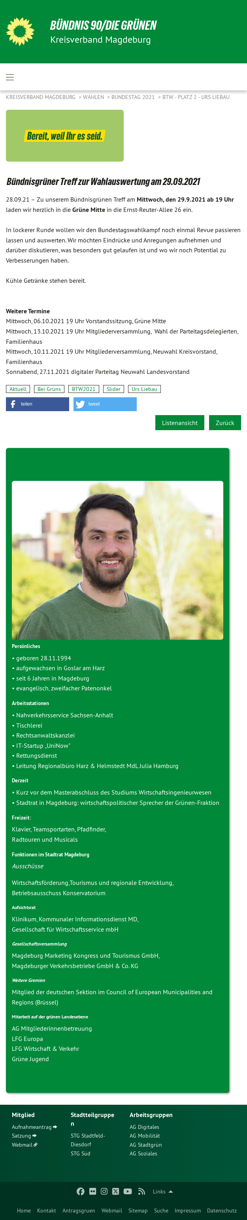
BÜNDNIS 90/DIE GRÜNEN (103, 25)
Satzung (21, 1135)
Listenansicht (180, 423)
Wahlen (94, 97)
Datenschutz (222, 1210)
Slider (114, 389)
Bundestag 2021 (133, 97)
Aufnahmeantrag (32, 1126)
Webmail (112, 1210)
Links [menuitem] (159, 1191)
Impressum (188, 1210)
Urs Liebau (144, 389)
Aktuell (17, 389)
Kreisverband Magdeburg (41, 97)
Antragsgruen (78, 1210)
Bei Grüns (49, 389)
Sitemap (138, 1210)
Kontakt (46, 1210)
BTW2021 (84, 389)
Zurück (225, 423)
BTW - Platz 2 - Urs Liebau (196, 97)
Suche (161, 1210)
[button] (37, 404)
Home (24, 1210)
